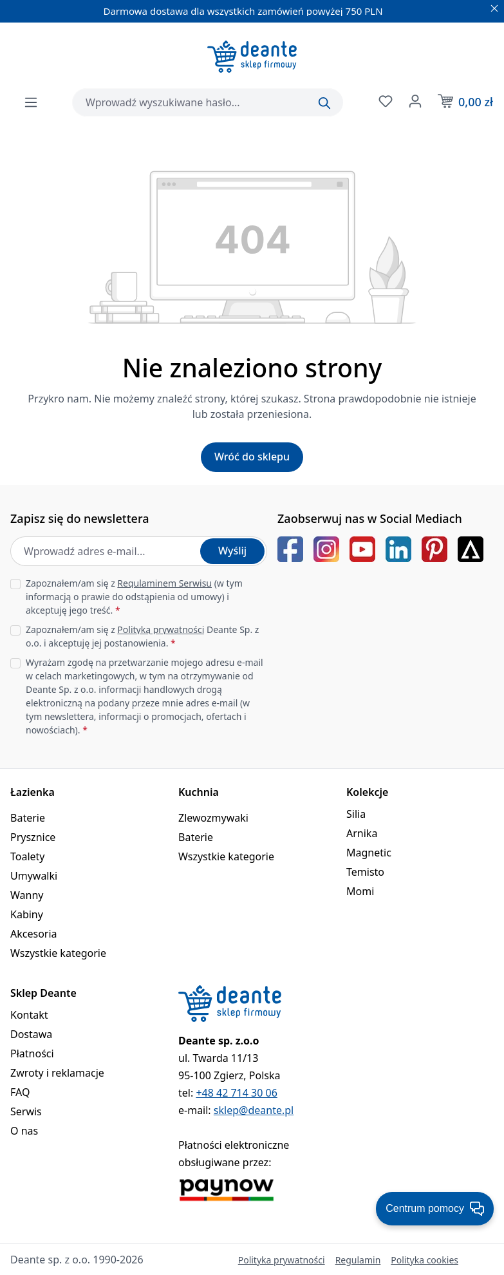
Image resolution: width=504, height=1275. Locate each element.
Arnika (361, 833)
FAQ (20, 1092)
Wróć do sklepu (252, 456)
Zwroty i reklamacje (57, 1073)
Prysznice (32, 837)
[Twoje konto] (414, 101)
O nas (24, 1131)
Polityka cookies (424, 1260)
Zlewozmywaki (213, 818)
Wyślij (232, 550)
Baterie (27, 818)
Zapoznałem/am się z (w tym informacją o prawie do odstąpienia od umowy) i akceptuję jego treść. (134, 596)
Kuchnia (198, 792)
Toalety (27, 856)
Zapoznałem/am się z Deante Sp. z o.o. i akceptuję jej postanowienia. (142, 636)
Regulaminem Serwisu (164, 583)
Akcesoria (33, 934)
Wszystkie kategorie (58, 953)
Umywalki (33, 876)
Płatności (32, 1053)
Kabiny (26, 914)
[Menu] (30, 102)
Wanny (26, 895)
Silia (356, 814)
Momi (360, 891)
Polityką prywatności (160, 629)
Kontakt (29, 1015)
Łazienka (32, 792)
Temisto (365, 872)
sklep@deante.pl (254, 1110)
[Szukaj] (324, 103)
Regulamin (358, 1260)
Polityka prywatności (281, 1260)
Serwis (26, 1111)
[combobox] (207, 102)
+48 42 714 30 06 (236, 1093)
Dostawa (31, 1034)
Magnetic (368, 852)
